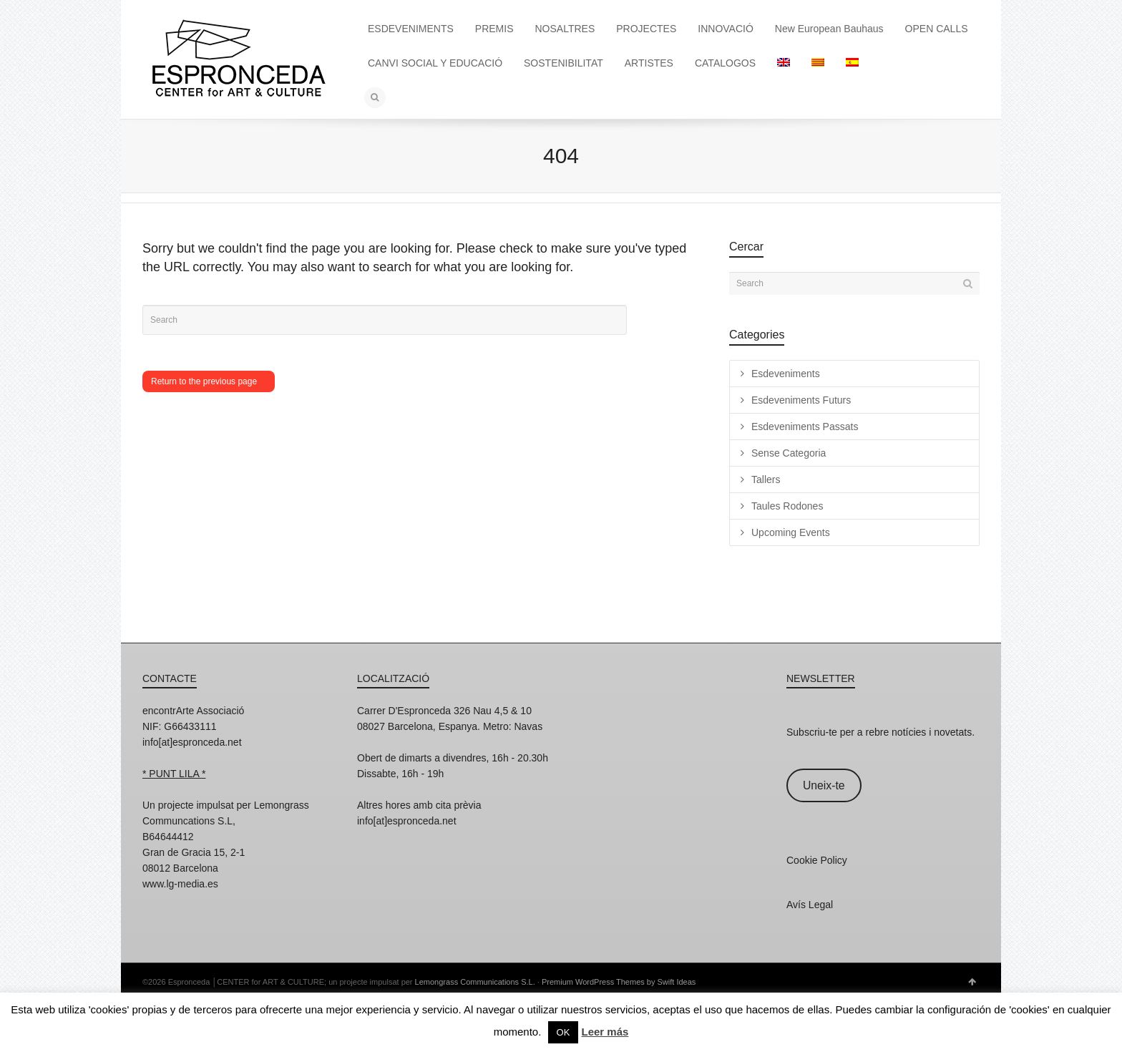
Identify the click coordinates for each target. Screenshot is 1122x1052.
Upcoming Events (790, 532)
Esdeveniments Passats (804, 426)
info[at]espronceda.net (192, 742)
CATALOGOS (725, 63)
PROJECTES (646, 28)
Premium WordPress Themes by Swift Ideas (619, 982)
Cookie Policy (816, 860)
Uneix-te (824, 785)
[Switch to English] (783, 63)
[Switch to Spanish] (852, 63)
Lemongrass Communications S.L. (475, 982)
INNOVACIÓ (725, 28)
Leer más (604, 1032)
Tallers (765, 479)
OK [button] (563, 1032)
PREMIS (494, 28)
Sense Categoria (788, 453)
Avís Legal (809, 904)
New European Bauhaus (829, 28)
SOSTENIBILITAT (563, 63)
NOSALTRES (565, 28)
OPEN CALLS (936, 28)
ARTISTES (649, 63)
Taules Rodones (787, 506)
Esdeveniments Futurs (801, 400)
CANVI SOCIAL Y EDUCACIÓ (435, 63)
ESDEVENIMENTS (411, 28)
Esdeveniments (785, 373)
